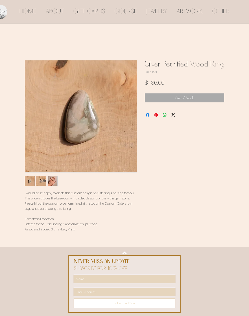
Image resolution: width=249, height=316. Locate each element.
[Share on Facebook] (147, 115)
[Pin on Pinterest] (156, 115)
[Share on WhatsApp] (164, 115)
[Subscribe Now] (124, 303)
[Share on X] (173, 115)
